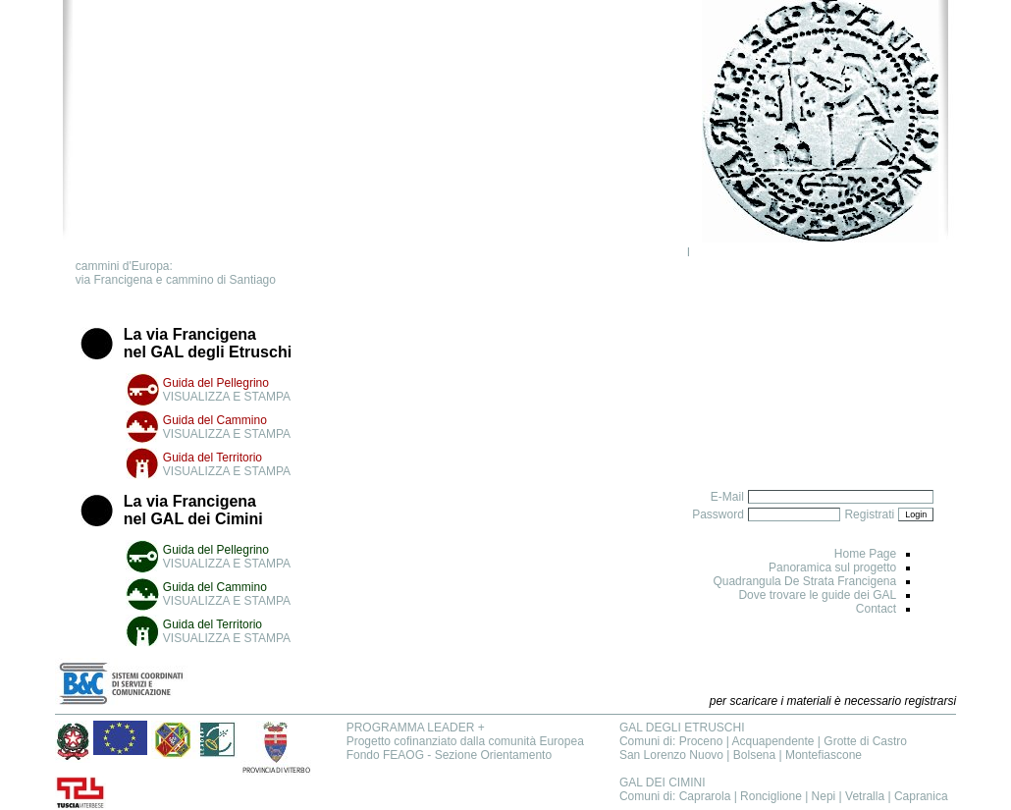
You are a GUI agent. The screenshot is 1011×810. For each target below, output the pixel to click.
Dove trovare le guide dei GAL (817, 595)
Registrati (869, 514)
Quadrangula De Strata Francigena (804, 581)
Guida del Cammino (215, 420)
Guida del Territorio (212, 457)
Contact (876, 609)
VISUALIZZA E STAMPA (227, 397)
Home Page (865, 554)
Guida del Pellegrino (216, 383)
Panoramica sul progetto (832, 567)
